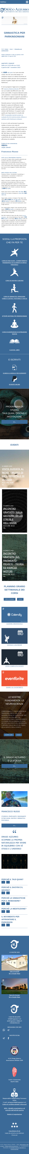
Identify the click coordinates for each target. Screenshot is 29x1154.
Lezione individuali (14, 624)
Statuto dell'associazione (11, 1146)
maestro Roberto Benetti (11, 89)
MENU (3, 2)
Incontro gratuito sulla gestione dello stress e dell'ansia (13, 515)
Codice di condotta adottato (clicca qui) (14, 1104)
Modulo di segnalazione (14, 1114)
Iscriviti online (14, 384)
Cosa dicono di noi (14, 1131)
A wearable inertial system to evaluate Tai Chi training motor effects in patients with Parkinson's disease (14, 117)
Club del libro (14, 350)
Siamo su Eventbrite (14, 687)
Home (6, 49)
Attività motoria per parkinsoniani (14, 316)
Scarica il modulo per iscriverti (14, 373)
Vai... (14, 421)
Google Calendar (14, 645)
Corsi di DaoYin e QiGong (14, 280)
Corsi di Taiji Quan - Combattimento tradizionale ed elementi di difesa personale (14, 262)
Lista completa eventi (14, 666)
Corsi (11, 49)
